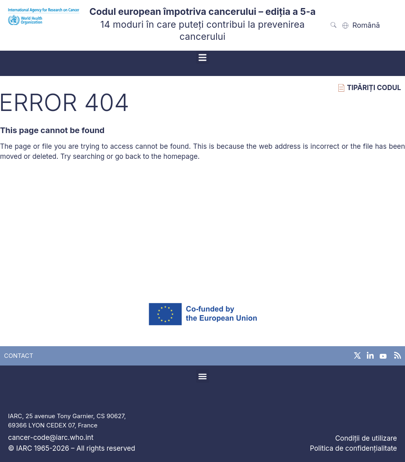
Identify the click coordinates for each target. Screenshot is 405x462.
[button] (202, 57)
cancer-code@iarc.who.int (50, 437)
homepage (180, 156)
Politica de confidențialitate (353, 448)
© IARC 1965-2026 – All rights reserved (71, 448)
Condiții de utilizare (366, 438)
